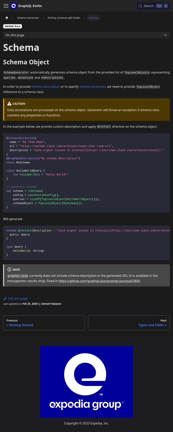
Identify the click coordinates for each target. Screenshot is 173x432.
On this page (15, 35)
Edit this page (15, 298)
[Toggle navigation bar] (6, 6)
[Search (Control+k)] (153, 6)
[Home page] (6, 18)
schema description (45, 86)
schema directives (92, 86)
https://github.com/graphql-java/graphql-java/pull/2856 (99, 281)
